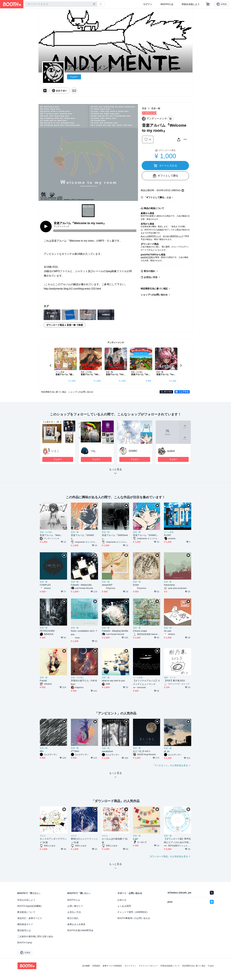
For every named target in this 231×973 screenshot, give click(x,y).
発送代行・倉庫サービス (29, 918)
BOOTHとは (167, 4)
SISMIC (133, 451)
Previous (50, 365)
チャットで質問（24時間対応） (133, 912)
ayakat (171, 451)
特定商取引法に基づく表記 (154, 288)
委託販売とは (24, 930)
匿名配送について (26, 912)
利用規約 (96, 966)
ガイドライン (130, 966)
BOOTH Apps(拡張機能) (29, 906)
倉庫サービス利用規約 (112, 966)
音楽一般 (155, 108)
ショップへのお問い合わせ (154, 294)
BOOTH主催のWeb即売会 (80, 930)
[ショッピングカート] (208, 4)
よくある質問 (124, 906)
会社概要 (86, 966)
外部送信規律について (170, 966)
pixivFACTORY (147, 257)
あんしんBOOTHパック (151, 236)
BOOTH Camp (24, 942)
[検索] (94, 4)
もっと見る (115, 472)
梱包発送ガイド (25, 924)
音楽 (144, 108)
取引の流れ (149, 271)
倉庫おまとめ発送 (76, 924)
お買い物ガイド (75, 906)
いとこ (55, 451)
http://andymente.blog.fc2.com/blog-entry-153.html (72, 288)
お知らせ (121, 900)
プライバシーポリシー (148, 966)
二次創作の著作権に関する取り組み (35, 936)
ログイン (147, 4)
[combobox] (61, 4)
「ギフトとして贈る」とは (157, 197)
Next (180, 365)
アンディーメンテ (115, 342)
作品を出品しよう (191, 4)
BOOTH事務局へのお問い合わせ (133, 918)
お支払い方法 (150, 277)
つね (92, 451)
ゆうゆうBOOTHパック (173, 236)
